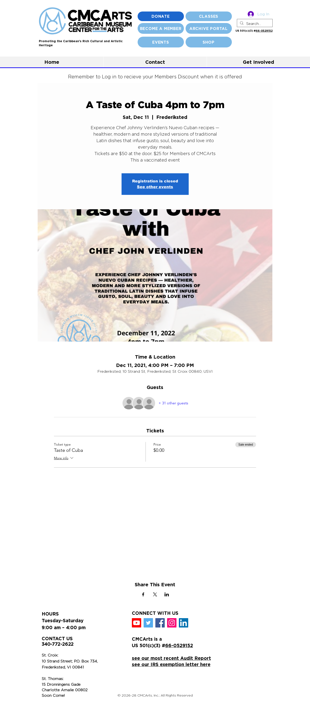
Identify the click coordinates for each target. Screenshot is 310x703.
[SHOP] (209, 42)
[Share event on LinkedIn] (166, 594)
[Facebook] (160, 622)
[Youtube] (136, 622)
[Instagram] (171, 622)
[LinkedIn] (183, 622)
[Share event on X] (155, 594)
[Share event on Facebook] (143, 594)
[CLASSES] (209, 16)
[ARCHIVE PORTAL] (209, 28)
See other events (155, 187)
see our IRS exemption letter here (171, 664)
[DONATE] (161, 16)
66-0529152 (264, 30)
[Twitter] (148, 622)
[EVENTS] (161, 42)
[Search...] (254, 23)
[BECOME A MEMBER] (161, 28)
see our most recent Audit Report (171, 658)
